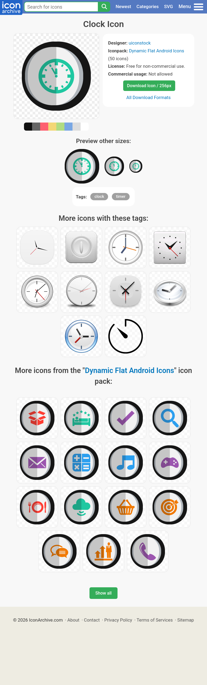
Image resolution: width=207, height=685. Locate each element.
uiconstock (140, 43)
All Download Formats (148, 97)
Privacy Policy (118, 620)
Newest (123, 6)
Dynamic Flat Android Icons (156, 50)
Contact (92, 620)
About (73, 620)
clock (99, 196)
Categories (147, 6)
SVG (168, 6)
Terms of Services (155, 620)
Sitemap (185, 620)
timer (120, 196)
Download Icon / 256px (149, 85)
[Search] (104, 7)
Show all (103, 593)
